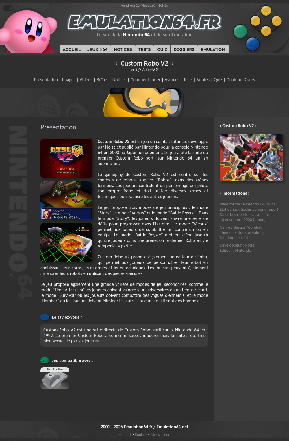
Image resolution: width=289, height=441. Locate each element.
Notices (119, 79)
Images (68, 79)
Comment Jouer (145, 79)
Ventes (203, 79)
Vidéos (85, 79)
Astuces (172, 79)
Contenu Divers (240, 79)
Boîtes (102, 79)
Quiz (218, 79)
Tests (188, 79)
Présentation (46, 79)
